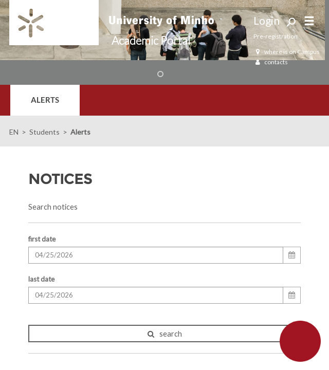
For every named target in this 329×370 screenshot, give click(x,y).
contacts (270, 62)
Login (266, 20)
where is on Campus (286, 51)
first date (42, 239)
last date (41, 279)
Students (44, 131)
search (165, 333)
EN (14, 131)
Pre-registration (275, 36)
